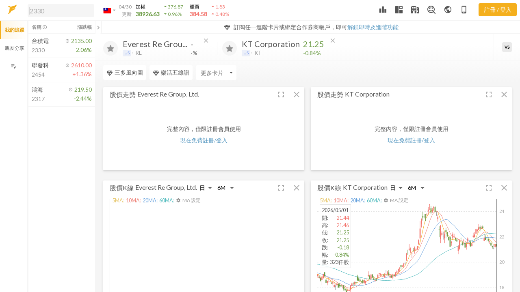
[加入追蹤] (110, 48)
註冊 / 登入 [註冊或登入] (497, 9)
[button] (59, 10)
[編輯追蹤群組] (13, 66)
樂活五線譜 (171, 72)
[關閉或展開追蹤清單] (98, 27)
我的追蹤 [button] (14, 30)
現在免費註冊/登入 (204, 140)
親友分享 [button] (14, 48)
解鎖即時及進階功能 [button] (373, 27)
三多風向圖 (124, 72)
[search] (61, 10)
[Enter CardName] (216, 72)
